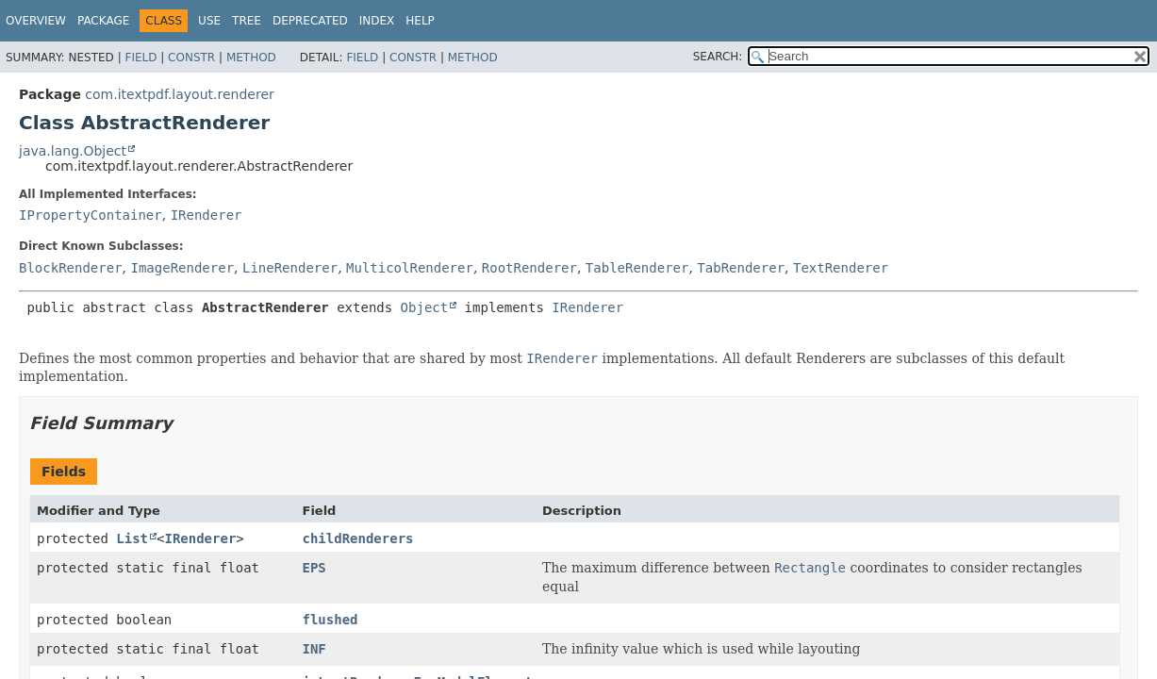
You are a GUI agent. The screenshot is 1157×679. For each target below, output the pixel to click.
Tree (246, 20)
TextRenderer (840, 267)
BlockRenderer (71, 267)
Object (425, 307)
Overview (36, 20)
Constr (191, 57)
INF (314, 648)
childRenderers (358, 538)
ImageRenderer (182, 267)
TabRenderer (741, 267)
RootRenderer (529, 267)
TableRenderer (637, 267)
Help (420, 20)
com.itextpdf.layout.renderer (179, 94)
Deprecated (310, 20)
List (132, 538)
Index (377, 20)
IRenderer (206, 215)
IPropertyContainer (90, 215)
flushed (330, 619)
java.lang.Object (72, 150)
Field (140, 57)
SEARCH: (718, 56)
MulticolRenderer (409, 267)
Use (209, 20)
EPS (314, 567)
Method (251, 57)
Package (103, 20)
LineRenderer (290, 267)
